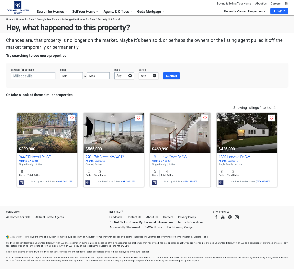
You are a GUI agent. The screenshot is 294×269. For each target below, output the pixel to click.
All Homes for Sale (18, 217)
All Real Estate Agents (49, 217)
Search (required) (22, 69)
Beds (117, 69)
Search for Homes (51, 11)
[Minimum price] (71, 75)
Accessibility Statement (124, 227)
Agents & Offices (117, 11)
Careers (276, 3)
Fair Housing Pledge (180, 227)
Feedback (115, 217)
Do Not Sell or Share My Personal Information (141, 222)
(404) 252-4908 (190, 181)
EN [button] (286, 3)
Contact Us (134, 217)
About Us (261, 3)
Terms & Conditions (190, 222)
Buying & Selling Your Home (234, 3)
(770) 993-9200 (263, 181)
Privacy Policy (187, 217)
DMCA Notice (153, 227)
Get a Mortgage (150, 11)
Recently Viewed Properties (245, 11)
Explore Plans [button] (201, 237)
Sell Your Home (85, 11)
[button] (279, 11)
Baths (142, 69)
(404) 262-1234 (64, 181)
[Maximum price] (98, 75)
